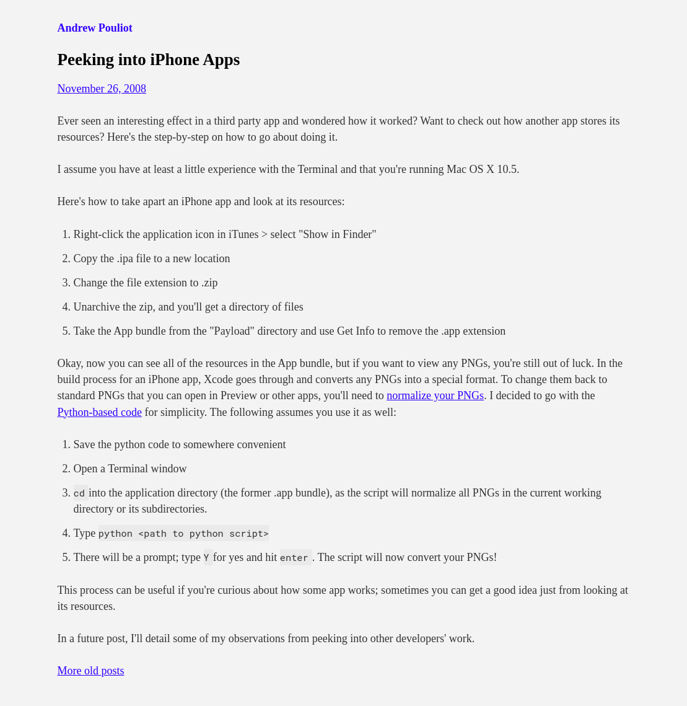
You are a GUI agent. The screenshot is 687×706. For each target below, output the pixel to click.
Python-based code (100, 412)
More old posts (91, 670)
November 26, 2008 (102, 88)
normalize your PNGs (435, 395)
